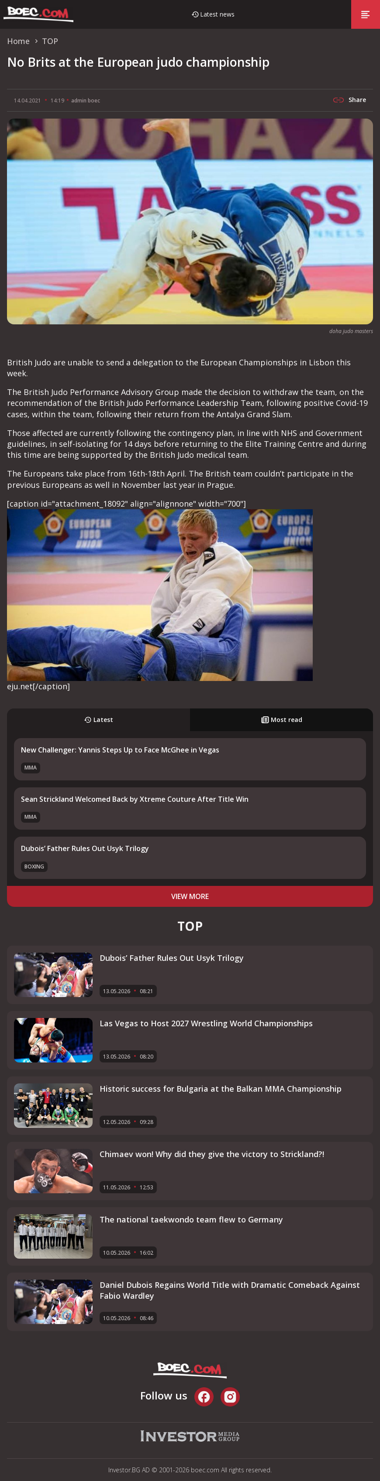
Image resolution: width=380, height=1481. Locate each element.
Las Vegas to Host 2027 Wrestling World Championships (206, 1023)
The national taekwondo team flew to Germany (191, 1219)
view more (190, 896)
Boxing (34, 866)
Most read (281, 719)
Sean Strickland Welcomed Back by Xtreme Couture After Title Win (135, 799)
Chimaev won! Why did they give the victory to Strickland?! (212, 1154)
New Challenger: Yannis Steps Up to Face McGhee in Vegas (120, 750)
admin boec (85, 100)
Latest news (217, 14)
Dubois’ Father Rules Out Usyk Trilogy (85, 848)
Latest (98, 719)
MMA (30, 767)
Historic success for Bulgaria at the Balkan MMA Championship (221, 1088)
